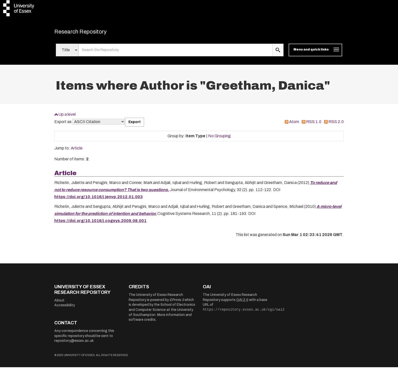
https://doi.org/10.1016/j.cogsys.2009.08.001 (100, 223)
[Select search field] (67, 52)
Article (76, 151)
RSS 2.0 (336, 124)
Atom (294, 124)
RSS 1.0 (313, 124)
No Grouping (219, 138)
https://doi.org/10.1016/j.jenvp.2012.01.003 (98, 199)
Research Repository (90, 33)
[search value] (175, 52)
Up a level (67, 117)
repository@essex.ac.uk (74, 343)
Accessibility (64, 308)
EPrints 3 (177, 302)
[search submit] (278, 52)
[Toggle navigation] (315, 52)
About (59, 303)
